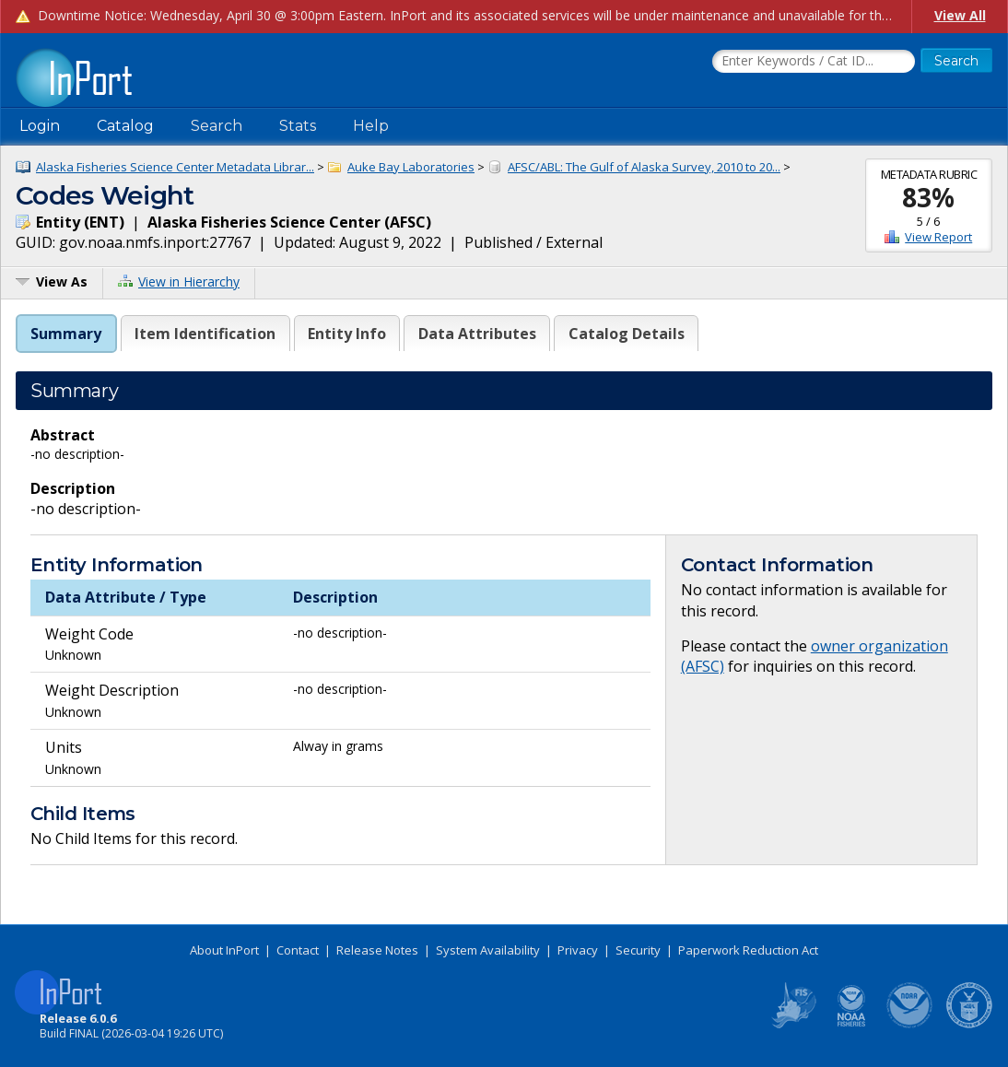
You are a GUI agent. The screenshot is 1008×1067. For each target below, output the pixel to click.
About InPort (224, 950)
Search (216, 126)
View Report (938, 237)
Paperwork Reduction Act (748, 950)
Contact (297, 950)
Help (371, 126)
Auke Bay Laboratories (411, 166)
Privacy (577, 950)
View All (960, 15)
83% (928, 197)
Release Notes (377, 950)
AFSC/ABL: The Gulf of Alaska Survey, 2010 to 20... (644, 166)
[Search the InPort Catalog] (813, 62)
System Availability (488, 950)
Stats (297, 126)
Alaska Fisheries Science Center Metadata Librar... (175, 166)
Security (638, 950)
